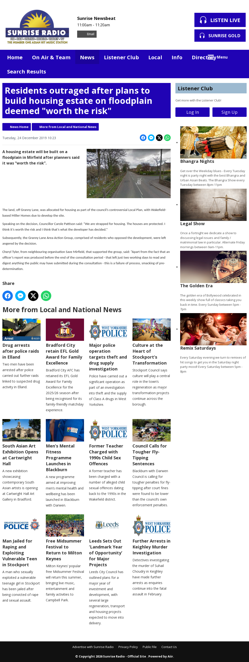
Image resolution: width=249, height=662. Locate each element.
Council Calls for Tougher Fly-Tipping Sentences (151, 442)
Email (87, 34)
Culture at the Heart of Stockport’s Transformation (151, 342)
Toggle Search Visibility (239, 57)
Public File (150, 647)
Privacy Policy (128, 647)
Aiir (170, 656)
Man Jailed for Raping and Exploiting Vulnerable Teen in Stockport (21, 540)
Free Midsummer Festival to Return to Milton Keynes (65, 538)
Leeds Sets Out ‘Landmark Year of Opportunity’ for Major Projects (108, 540)
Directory (204, 57)
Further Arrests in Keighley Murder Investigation (151, 535)
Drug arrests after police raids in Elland (21, 339)
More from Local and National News (67, 127)
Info (177, 57)
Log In (192, 112)
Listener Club (121, 57)
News (87, 57)
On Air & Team (51, 57)
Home (15, 57)
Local (155, 57)
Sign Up (229, 112)
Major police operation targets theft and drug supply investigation (108, 345)
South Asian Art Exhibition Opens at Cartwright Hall (21, 442)
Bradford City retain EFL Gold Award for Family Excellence (65, 342)
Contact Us (169, 647)
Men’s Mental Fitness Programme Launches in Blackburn (65, 445)
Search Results (26, 71)
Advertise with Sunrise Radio (93, 647)
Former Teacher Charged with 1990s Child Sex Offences (108, 442)
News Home (19, 127)
